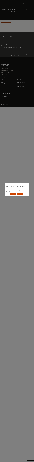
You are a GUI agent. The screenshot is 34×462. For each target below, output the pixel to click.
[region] (17, 189)
